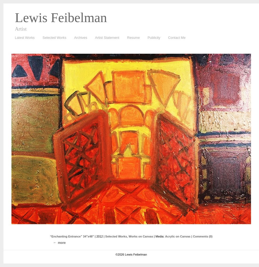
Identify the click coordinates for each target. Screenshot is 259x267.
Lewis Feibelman (61, 17)
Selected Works (54, 38)
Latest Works (23, 38)
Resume (133, 38)
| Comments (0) (201, 236)
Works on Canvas (141, 236)
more (61, 243)
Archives (79, 38)
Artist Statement (107, 38)
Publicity (154, 38)
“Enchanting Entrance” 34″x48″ (72, 236)
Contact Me (177, 38)
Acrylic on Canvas (177, 236)
